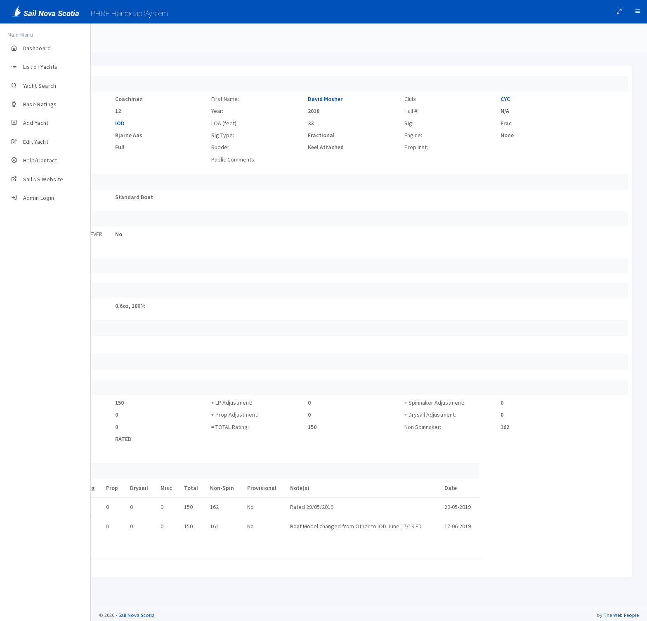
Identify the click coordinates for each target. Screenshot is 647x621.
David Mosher (370, 99)
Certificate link (126, 548)
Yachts (112, 37)
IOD (195, 123)
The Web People (621, 615)
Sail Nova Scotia (136, 615)
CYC (520, 99)
